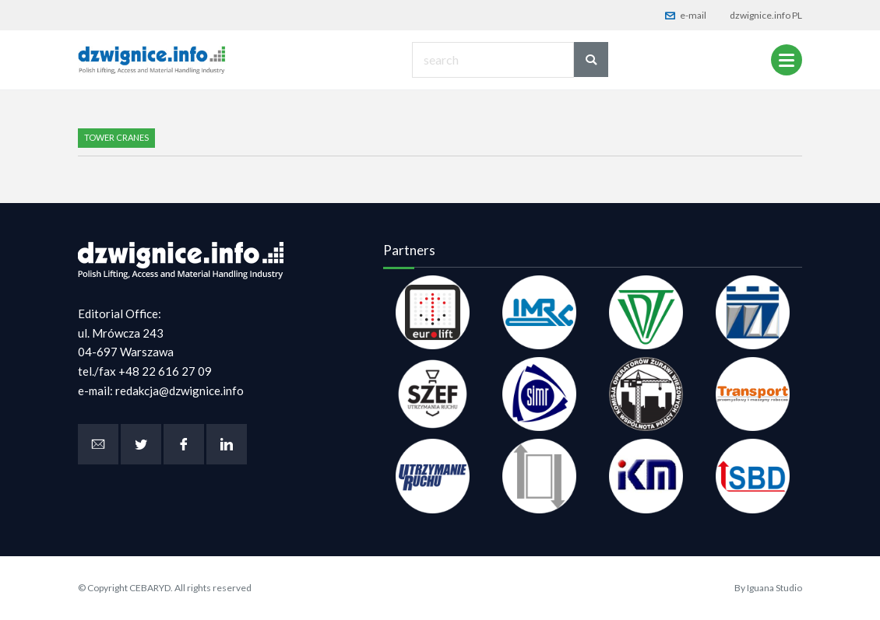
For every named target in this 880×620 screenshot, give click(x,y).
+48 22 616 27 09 (165, 371)
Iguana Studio (774, 588)
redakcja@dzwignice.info (179, 391)
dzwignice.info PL (766, 15)
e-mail (685, 15)
